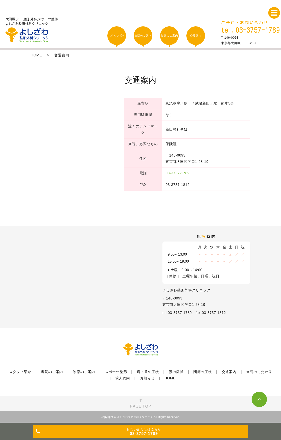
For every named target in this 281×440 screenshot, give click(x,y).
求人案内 (122, 378)
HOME (36, 55)
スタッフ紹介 (20, 372)
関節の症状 (202, 372)
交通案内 (229, 372)
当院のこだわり (259, 372)
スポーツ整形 (116, 372)
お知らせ (147, 378)
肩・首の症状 (148, 372)
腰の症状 (176, 372)
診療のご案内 (84, 372)
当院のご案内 (52, 372)
